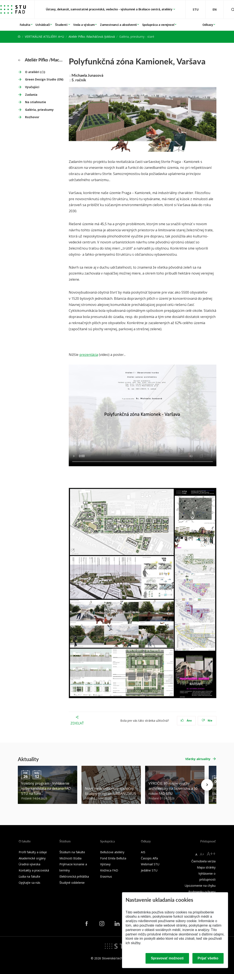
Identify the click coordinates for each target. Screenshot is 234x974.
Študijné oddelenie (72, 883)
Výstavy (105, 864)
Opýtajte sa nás (29, 883)
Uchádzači (42, 25)
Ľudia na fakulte (29, 876)
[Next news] (207, 785)
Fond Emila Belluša (113, 858)
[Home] (19, 37)
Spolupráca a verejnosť (158, 25)
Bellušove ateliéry (112, 852)
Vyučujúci (32, 87)
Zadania (31, 95)
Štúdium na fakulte (72, 852)
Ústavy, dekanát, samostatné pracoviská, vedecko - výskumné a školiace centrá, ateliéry (109, 9)
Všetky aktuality (197, 759)
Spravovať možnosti (167, 958)
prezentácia (88, 354)
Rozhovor (32, 117)
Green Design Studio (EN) (44, 79)
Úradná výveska (29, 864)
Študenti (61, 25)
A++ (211, 853)
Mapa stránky (206, 867)
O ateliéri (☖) (35, 72)
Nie (207, 720)
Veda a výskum (84, 25)
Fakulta (25, 25)
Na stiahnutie (35, 102)
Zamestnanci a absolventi (118, 25)
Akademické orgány (32, 858)
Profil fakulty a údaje (33, 852)
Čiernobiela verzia (203, 861)
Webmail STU (150, 864)
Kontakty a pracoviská (34, 870)
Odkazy (207, 25)
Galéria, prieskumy (39, 110)
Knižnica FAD (109, 870)
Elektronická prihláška (74, 876)
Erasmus (106, 876)
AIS (143, 852)
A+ (202, 854)
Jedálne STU (149, 870)
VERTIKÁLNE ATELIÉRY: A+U (44, 37)
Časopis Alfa (149, 858)
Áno (186, 720)
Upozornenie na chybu (200, 886)
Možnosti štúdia (70, 858)
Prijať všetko (208, 958)
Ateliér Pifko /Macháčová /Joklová (92, 37)
